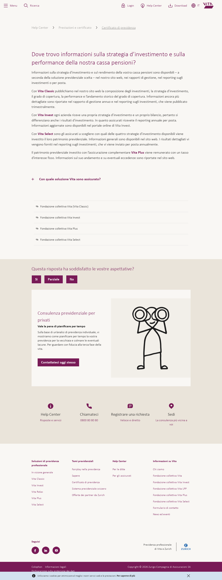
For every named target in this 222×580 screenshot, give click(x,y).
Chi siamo (158, 469)
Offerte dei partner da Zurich (88, 495)
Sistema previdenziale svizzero (89, 488)
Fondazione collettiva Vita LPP (170, 488)
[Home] (211, 5)
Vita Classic (46, 91)
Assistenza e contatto (193, 569)
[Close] (188, 576)
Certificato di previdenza (86, 482)
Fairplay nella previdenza (86, 469)
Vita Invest (45, 115)
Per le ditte (119, 469)
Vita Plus (137, 152)
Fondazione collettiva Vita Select (171, 501)
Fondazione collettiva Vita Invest (171, 482)
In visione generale (42, 472)
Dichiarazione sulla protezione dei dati (53, 570)
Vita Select (45, 134)
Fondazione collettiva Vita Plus (170, 495)
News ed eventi (161, 514)
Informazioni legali (55, 566)
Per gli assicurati (122, 475)
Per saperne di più (126, 576)
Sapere (76, 475)
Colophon (37, 566)
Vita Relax (37, 491)
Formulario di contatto (165, 507)
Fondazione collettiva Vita (167, 475)
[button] (10, 5)
